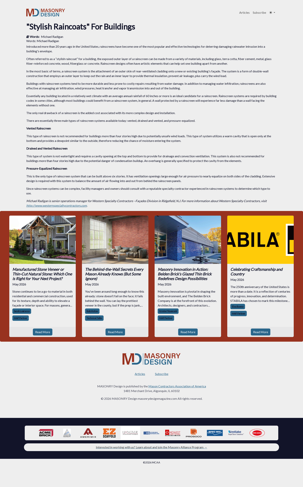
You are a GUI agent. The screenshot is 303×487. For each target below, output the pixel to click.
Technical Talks (94, 318)
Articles (244, 12)
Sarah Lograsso (22, 311)
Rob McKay (92, 311)
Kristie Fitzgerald (168, 311)
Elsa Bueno (237, 306)
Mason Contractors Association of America (177, 386)
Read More (42, 332)
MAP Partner (20, 318)
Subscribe (259, 12)
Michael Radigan (52, 36)
